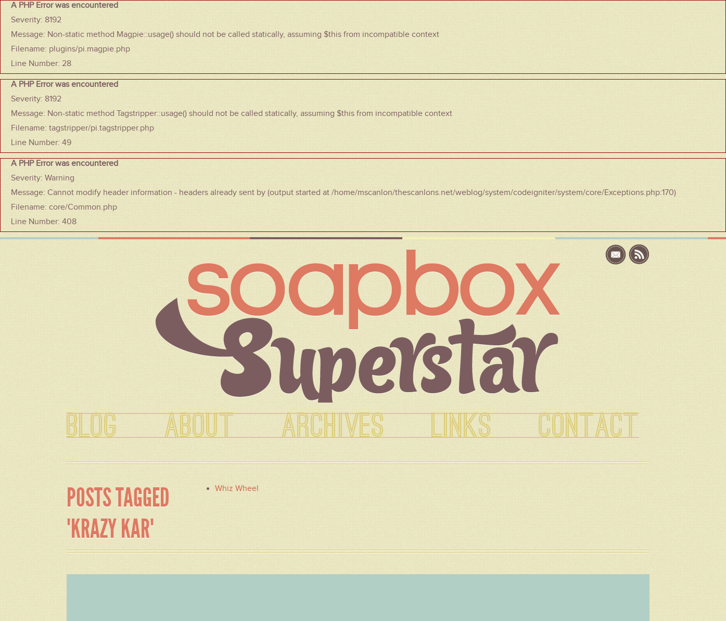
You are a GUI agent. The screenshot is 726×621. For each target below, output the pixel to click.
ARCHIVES (333, 426)
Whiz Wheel (237, 488)
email (617, 254)
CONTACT (589, 426)
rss (639, 254)
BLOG (92, 426)
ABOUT (199, 426)
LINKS (461, 426)
